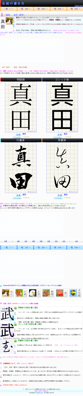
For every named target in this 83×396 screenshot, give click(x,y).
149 (41, 241)
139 (5, 241)
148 (33, 241)
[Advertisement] (31, 51)
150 (48, 241)
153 (76, 241)
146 (18, 241)
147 (26, 241)
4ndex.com (40, 392)
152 (64, 241)
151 (56, 241)
